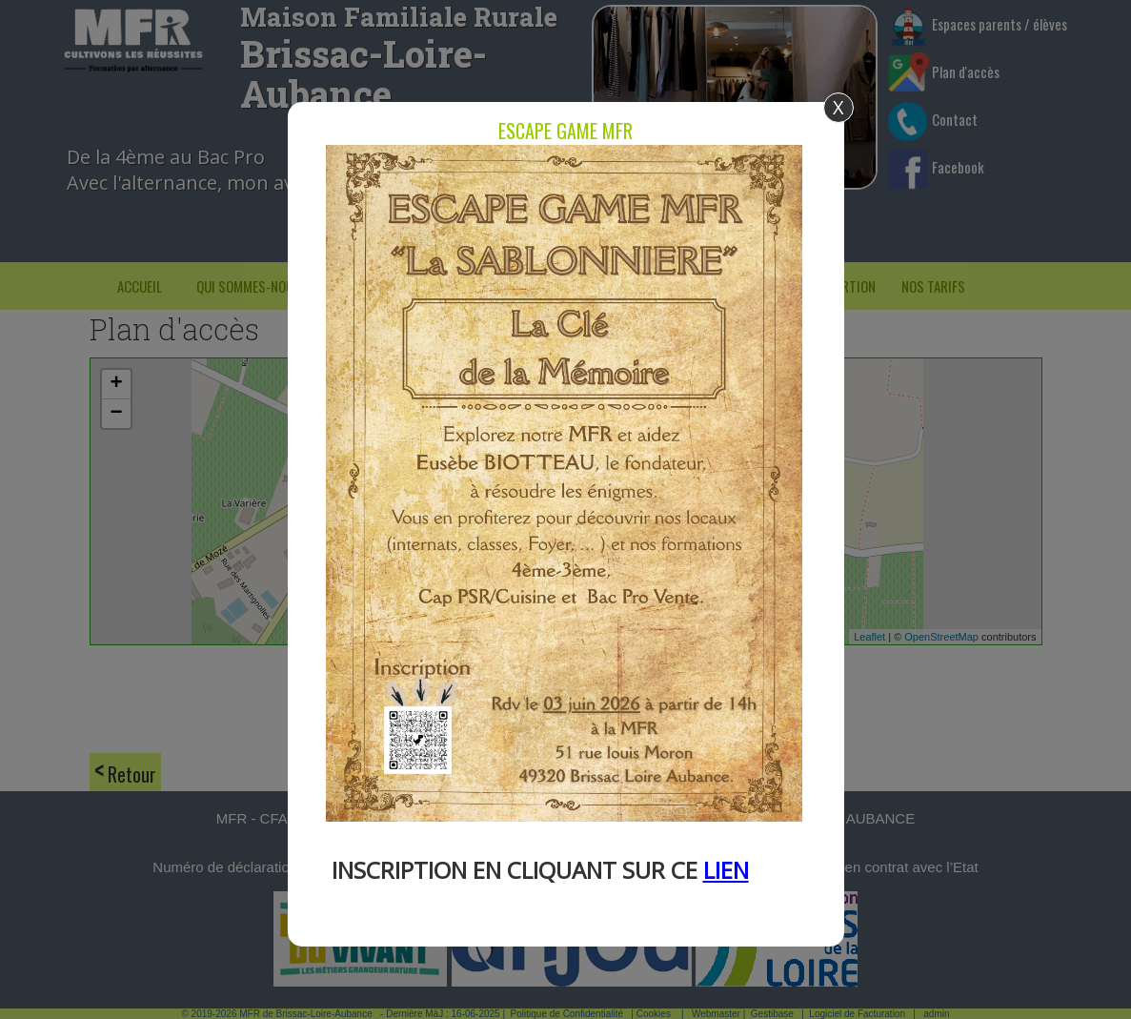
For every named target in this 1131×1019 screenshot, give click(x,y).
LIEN (726, 870)
